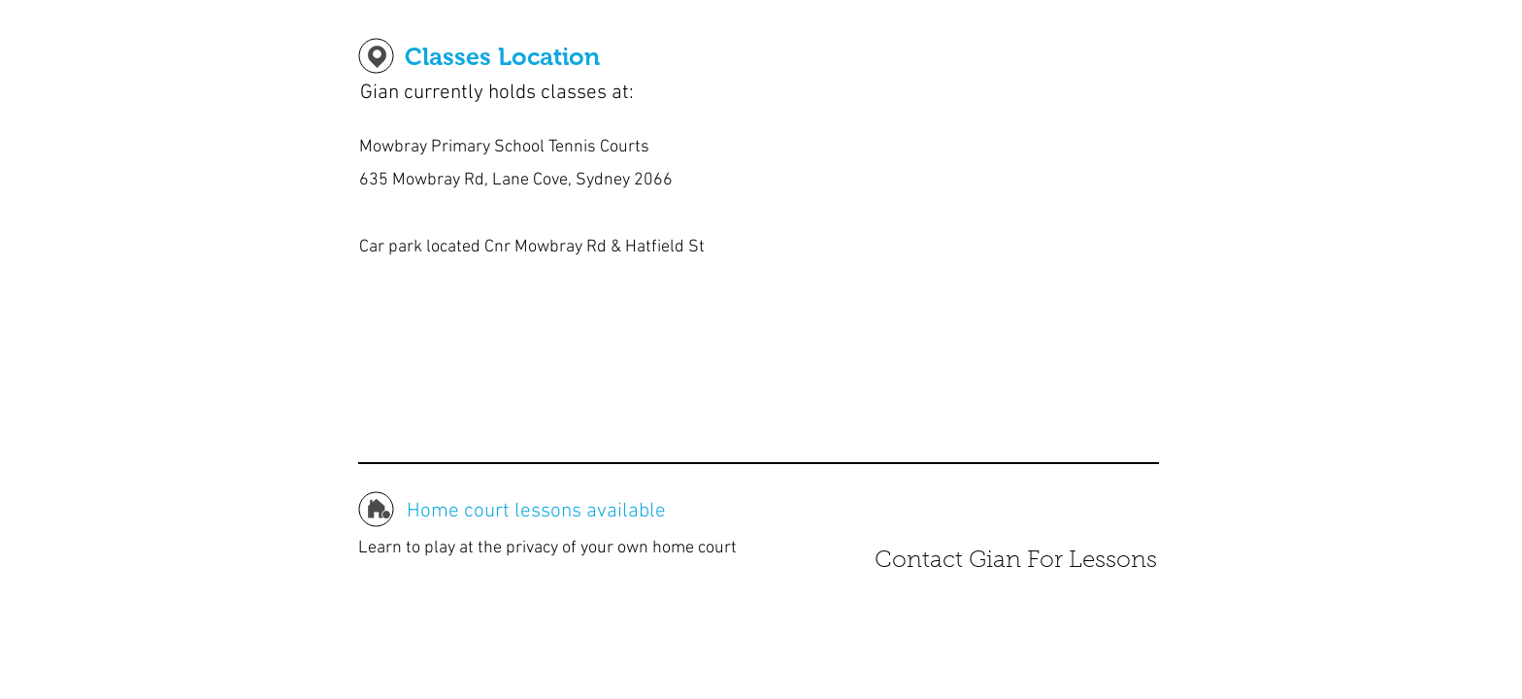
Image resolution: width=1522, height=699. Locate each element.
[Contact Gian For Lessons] (1016, 562)
